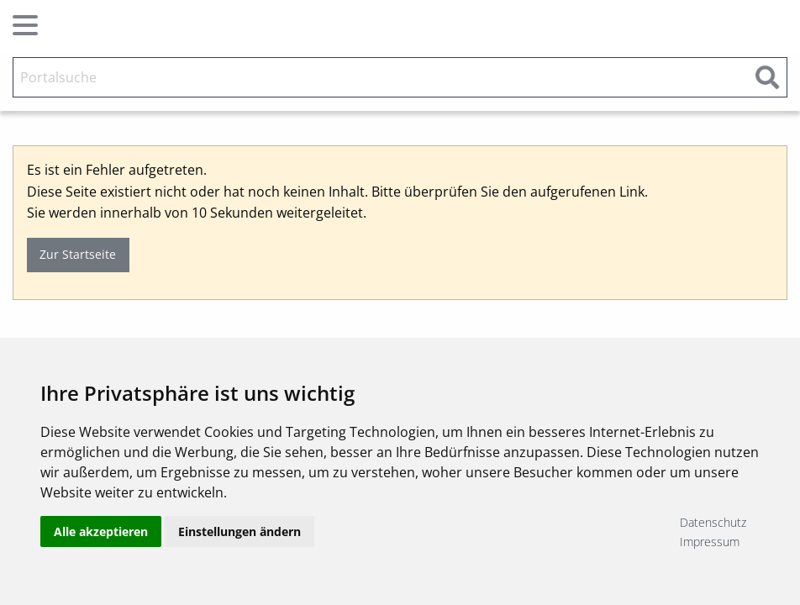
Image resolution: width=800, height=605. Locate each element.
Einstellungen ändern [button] (239, 531)
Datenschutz (713, 522)
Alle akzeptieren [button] (101, 531)
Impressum (709, 542)
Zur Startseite (77, 254)
